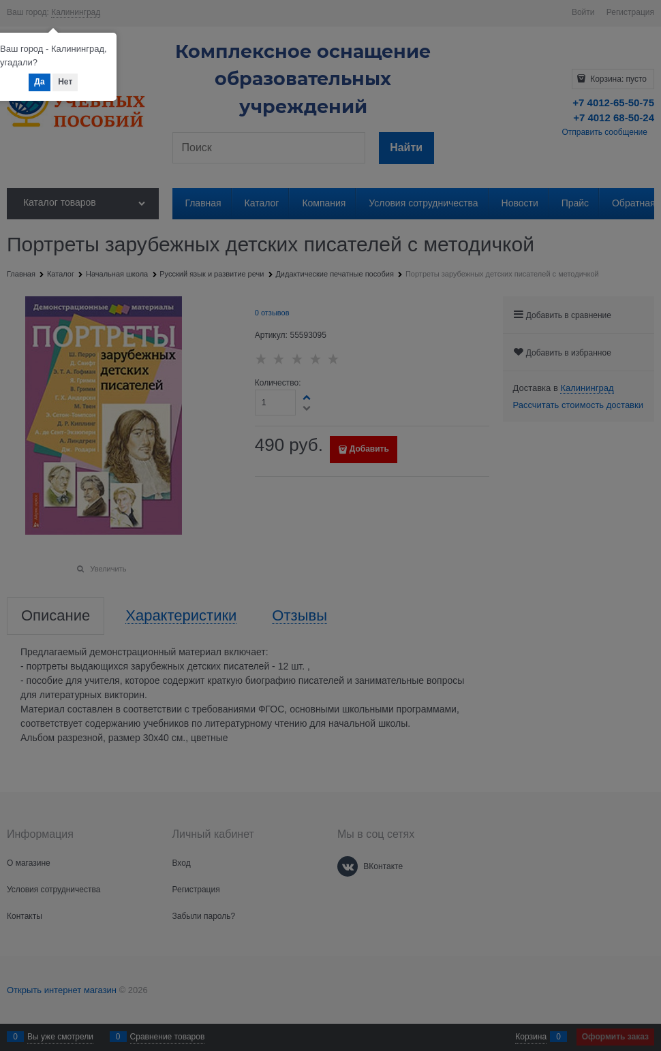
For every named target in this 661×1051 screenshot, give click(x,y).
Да (39, 82)
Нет (65, 82)
